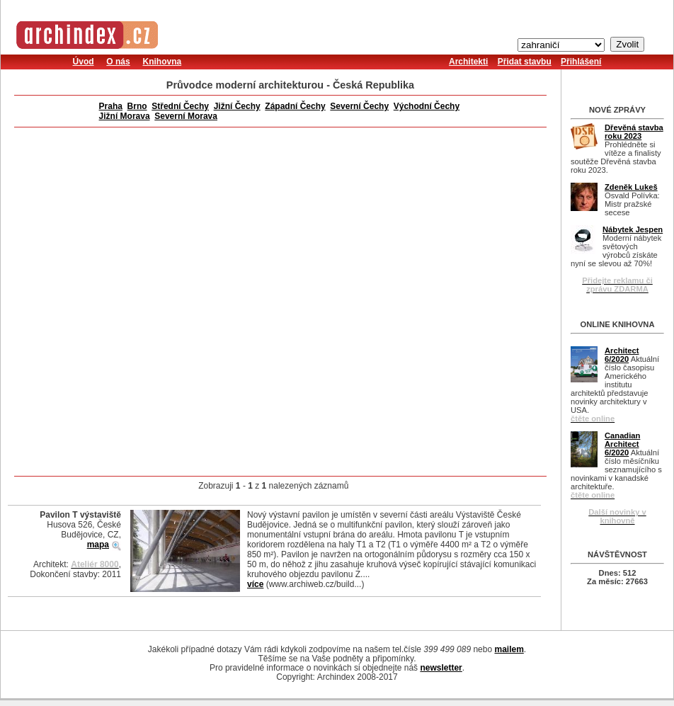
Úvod (83, 62)
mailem (508, 649)
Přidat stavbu (525, 62)
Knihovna (161, 62)
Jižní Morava (124, 116)
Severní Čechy (359, 106)
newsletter (441, 668)
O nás (118, 62)
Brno (137, 106)
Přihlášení (581, 62)
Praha (110, 106)
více (255, 584)
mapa (98, 545)
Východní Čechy (426, 106)
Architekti (468, 62)
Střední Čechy (180, 106)
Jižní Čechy (237, 106)
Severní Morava (185, 116)
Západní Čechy (295, 106)
